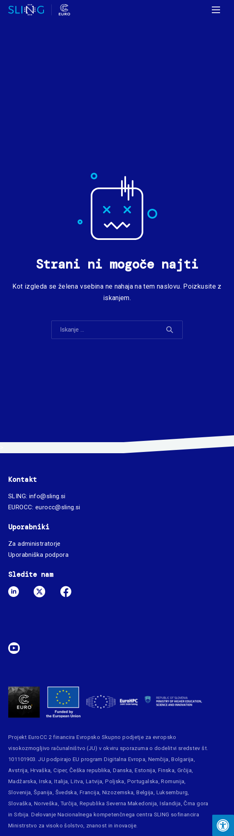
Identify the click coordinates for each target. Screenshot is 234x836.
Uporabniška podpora (38, 554)
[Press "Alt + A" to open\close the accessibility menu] (223, 825)
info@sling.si (47, 496)
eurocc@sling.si (57, 507)
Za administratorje (34, 543)
